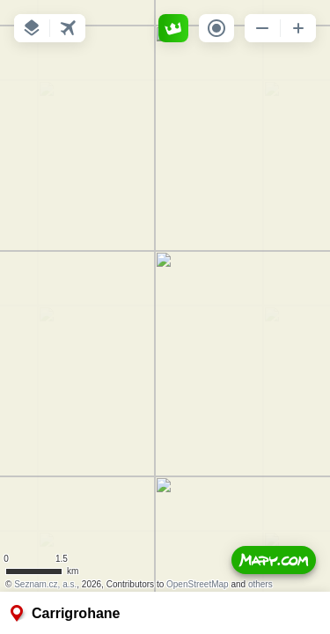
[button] (31, 28)
